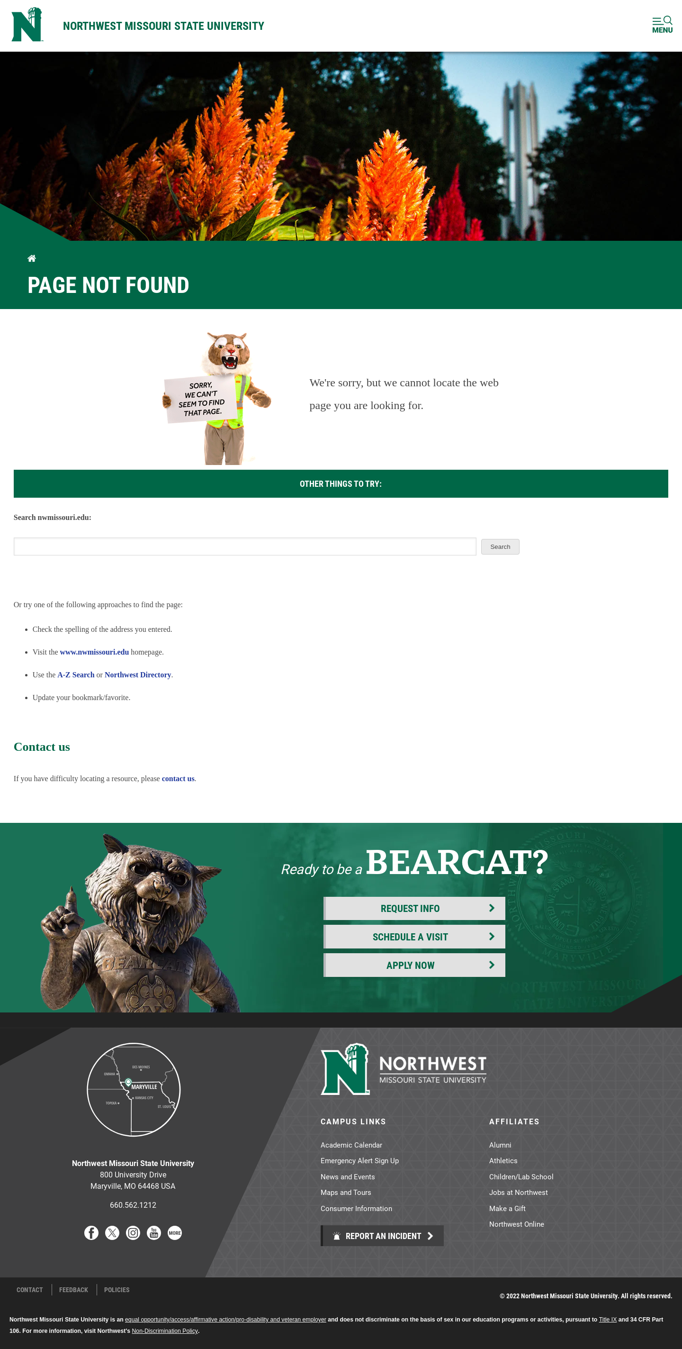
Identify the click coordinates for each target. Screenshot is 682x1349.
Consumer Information (356, 1208)
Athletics (503, 1160)
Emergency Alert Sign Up (360, 1160)
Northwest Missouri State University (163, 25)
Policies (117, 1289)
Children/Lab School (521, 1176)
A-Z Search (75, 675)
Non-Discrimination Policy (165, 1331)
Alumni (500, 1144)
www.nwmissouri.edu (94, 652)
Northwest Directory (138, 675)
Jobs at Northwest (518, 1192)
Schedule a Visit (410, 936)
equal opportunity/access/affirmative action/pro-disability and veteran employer (225, 1319)
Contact (30, 1289)
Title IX (608, 1319)
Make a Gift (507, 1208)
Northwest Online (516, 1224)
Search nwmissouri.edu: (52, 517)
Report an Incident (377, 1235)
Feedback (73, 1289)
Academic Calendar (351, 1144)
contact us (178, 779)
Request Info (410, 908)
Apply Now (410, 965)
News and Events (348, 1176)
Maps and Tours (346, 1192)
